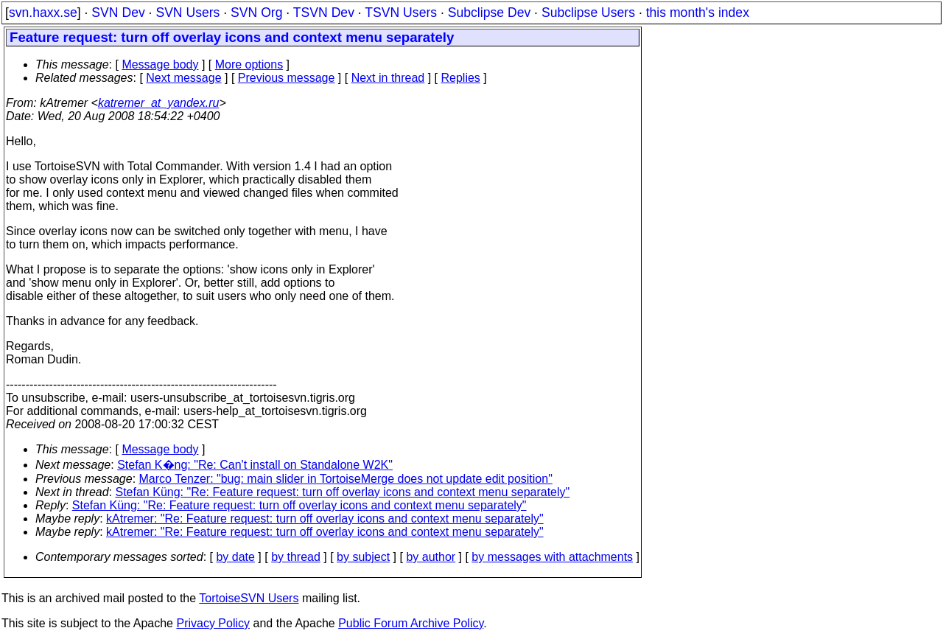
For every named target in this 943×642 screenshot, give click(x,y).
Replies (460, 77)
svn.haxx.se (43, 12)
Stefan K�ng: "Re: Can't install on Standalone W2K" (255, 464)
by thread (295, 557)
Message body (160, 64)
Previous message (286, 77)
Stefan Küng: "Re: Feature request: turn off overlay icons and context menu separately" (343, 492)
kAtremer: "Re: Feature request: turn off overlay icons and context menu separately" (325, 518)
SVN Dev (117, 12)
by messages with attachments (552, 557)
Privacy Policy (213, 623)
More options (249, 64)
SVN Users (187, 12)
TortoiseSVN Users (248, 598)
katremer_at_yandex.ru (159, 103)
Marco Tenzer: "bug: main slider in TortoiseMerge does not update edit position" (346, 478)
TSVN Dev (323, 12)
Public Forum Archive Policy (410, 623)
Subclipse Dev (489, 12)
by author (430, 557)
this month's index (697, 12)
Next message (183, 77)
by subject (363, 557)
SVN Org (256, 12)
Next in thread (388, 77)
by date (235, 557)
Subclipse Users (588, 12)
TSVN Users (401, 12)
